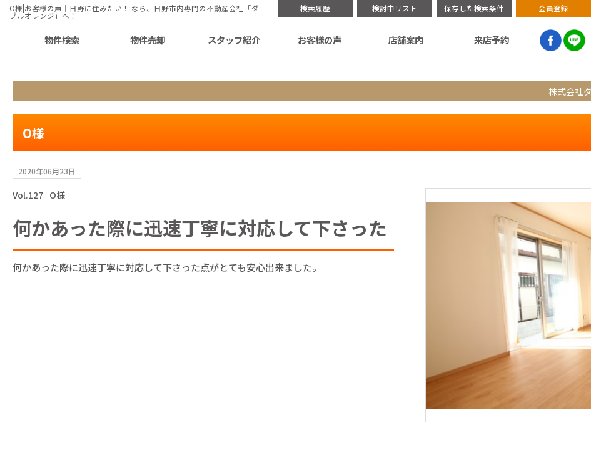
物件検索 (239, 40)
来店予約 (507, 40)
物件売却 (293, 40)
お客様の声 (401, 40)
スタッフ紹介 (347, 40)
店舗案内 (454, 40)
